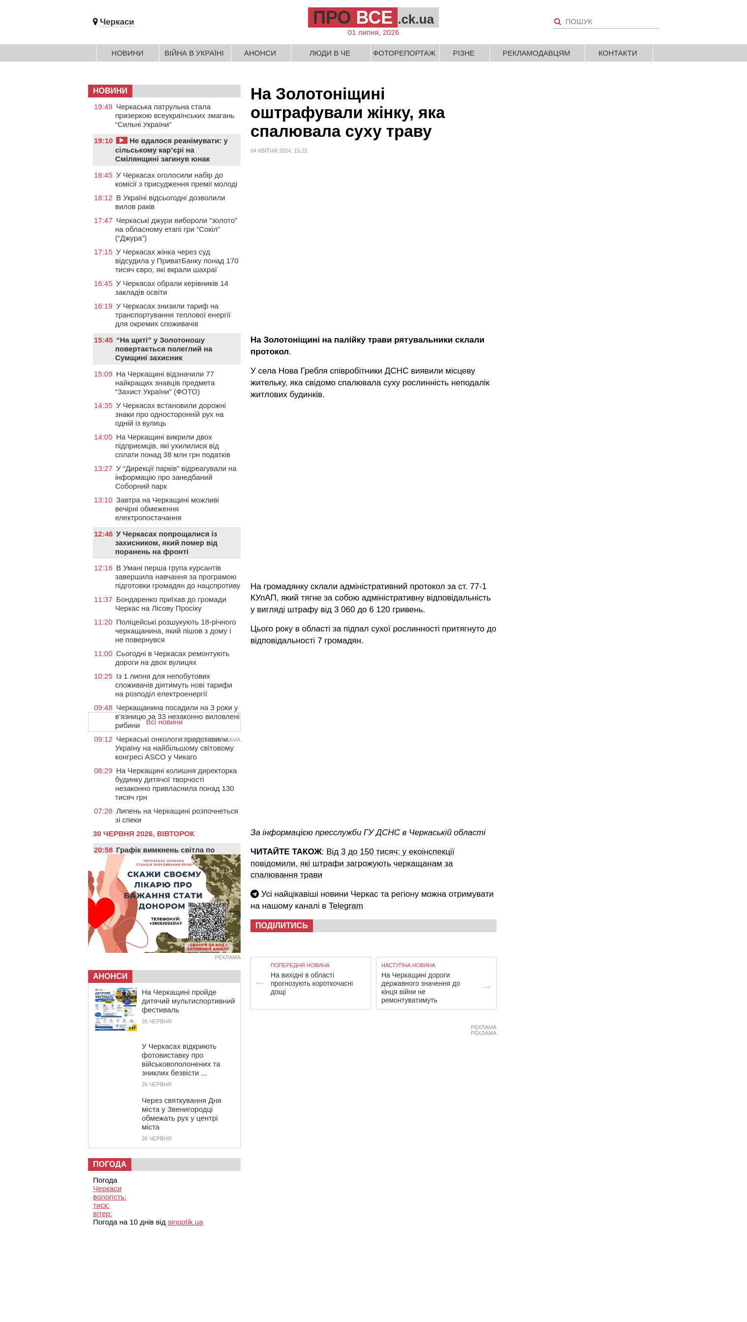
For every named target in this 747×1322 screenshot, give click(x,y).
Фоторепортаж (404, 53)
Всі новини (164, 722)
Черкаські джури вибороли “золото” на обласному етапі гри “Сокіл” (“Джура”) (176, 229)
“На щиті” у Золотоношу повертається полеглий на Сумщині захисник (163, 349)
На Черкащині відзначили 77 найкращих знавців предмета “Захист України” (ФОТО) (165, 383)
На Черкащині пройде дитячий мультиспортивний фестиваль (188, 1001)
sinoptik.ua (185, 1222)
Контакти (617, 53)
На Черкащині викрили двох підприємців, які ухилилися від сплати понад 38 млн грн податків (172, 446)
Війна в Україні (194, 53)
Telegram (346, 906)
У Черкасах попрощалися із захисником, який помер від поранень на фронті (166, 543)
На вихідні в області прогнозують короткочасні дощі (312, 983)
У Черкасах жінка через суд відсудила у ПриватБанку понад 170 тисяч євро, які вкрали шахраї (177, 261)
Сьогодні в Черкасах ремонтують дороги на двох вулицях (172, 657)
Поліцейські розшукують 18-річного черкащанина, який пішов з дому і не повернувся (175, 631)
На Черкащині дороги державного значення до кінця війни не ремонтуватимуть (420, 987)
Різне (463, 53)
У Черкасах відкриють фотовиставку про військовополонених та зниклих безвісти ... (181, 1059)
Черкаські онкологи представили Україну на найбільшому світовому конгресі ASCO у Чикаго (174, 748)
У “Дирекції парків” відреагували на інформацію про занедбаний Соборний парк (176, 477)
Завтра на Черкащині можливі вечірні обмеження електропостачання (167, 509)
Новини (128, 53)
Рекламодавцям (536, 53)
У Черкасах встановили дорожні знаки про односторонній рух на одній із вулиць (170, 414)
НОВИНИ (110, 91)
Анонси (260, 53)
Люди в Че (330, 53)
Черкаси (117, 22)
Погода (109, 1164)
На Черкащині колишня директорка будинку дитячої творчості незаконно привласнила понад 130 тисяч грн (176, 783)
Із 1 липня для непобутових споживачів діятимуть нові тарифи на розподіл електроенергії (173, 685)
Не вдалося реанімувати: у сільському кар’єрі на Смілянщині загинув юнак (171, 149)
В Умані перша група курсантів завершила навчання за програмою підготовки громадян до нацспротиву (177, 577)
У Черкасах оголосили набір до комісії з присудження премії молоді (176, 179)
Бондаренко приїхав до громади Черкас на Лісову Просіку (170, 603)
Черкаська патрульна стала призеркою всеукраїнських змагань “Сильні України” (174, 115)
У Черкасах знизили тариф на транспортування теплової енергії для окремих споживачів (173, 315)
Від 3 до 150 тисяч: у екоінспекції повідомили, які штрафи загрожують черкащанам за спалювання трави (352, 863)
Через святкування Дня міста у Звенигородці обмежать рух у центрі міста (181, 1113)
